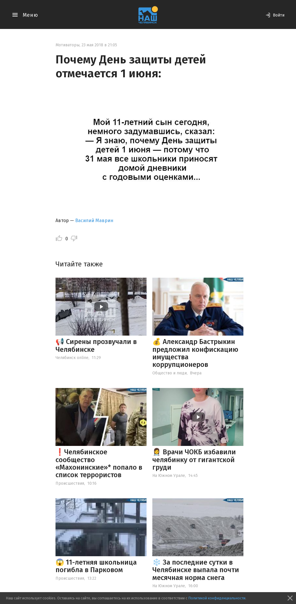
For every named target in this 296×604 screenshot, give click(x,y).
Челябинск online (72, 357)
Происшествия (70, 483)
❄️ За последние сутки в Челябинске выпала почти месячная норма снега (195, 570)
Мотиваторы (67, 45)
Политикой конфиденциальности (216, 598)
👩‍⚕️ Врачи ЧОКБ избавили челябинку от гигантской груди (194, 459)
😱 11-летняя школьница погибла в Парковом (96, 566)
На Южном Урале (168, 475)
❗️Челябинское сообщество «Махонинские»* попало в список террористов (99, 463)
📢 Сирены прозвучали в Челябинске (96, 345)
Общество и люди (169, 373)
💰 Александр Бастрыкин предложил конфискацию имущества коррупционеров (195, 353)
